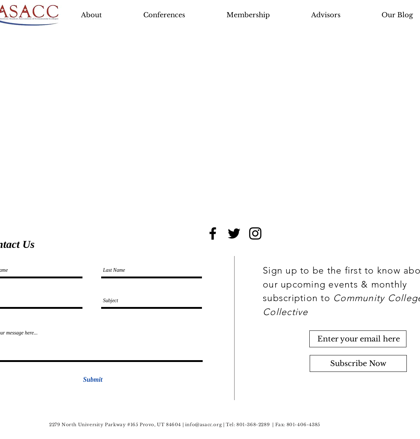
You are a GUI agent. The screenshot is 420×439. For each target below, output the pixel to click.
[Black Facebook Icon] (213, 233)
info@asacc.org (203, 424)
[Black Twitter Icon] (234, 233)
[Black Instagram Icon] (255, 233)
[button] (181, 15)
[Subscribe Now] (358, 363)
